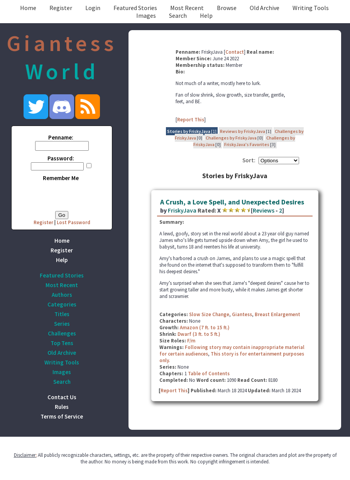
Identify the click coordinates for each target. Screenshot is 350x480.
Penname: (60, 137)
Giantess (242, 314)
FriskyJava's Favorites (246, 144)
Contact (234, 52)
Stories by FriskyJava (188, 131)
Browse (227, 8)
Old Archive (264, 8)
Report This (190, 119)
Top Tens (62, 343)
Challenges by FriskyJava (231, 138)
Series (62, 323)
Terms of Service (62, 416)
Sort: (248, 160)
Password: (60, 158)
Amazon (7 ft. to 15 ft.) (205, 327)
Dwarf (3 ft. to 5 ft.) (199, 334)
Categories (61, 304)
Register (60, 8)
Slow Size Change (209, 314)
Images (146, 15)
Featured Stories (135, 8)
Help (206, 15)
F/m (191, 340)
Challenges (62, 333)
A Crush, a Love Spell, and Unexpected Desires (232, 201)
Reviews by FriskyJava (242, 131)
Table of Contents (209, 373)
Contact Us (61, 397)
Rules (62, 406)
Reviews (263, 210)
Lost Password (73, 222)
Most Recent (187, 8)
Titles (61, 314)
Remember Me (61, 178)
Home (28, 8)
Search (178, 15)
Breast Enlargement (277, 314)
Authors (62, 294)
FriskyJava (182, 210)
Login (92, 8)
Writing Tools (311, 8)
